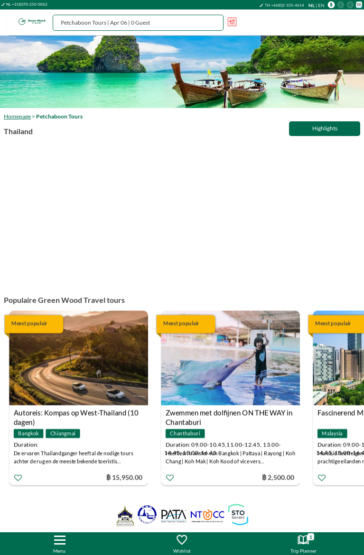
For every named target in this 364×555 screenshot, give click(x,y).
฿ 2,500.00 (278, 477)
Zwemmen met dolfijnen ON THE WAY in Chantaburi (229, 413)
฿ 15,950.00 (124, 477)
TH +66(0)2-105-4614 (284, 5)
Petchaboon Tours (59, 116)
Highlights (324, 128)
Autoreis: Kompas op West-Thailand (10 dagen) (76, 413)
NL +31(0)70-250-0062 (26, 4)
